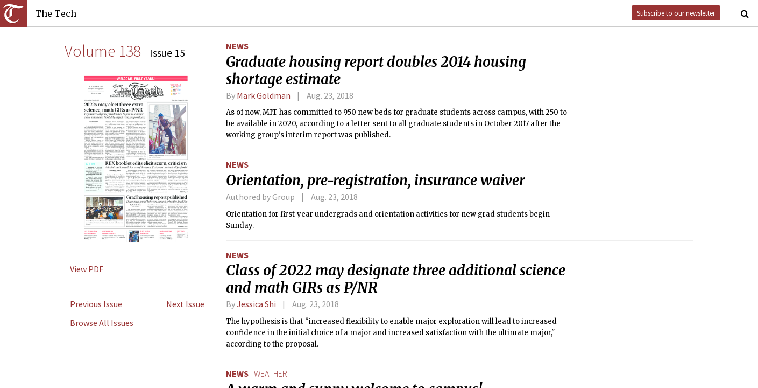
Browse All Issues (101, 322)
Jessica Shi (256, 304)
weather (270, 373)
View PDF (86, 269)
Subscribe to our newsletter (676, 13)
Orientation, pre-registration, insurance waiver (375, 180)
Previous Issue (96, 304)
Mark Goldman (264, 95)
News (237, 45)
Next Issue (185, 304)
